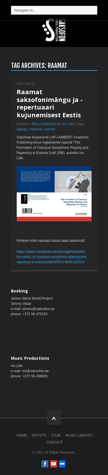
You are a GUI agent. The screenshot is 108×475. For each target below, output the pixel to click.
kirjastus (36, 129)
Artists (39, 435)
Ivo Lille (68, 124)
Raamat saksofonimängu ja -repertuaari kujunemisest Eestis (50, 103)
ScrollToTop (54, 418)
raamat (49, 129)
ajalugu (22, 129)
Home (22, 435)
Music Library (78, 435)
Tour (56, 435)
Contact (54, 442)
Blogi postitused (44, 124)
